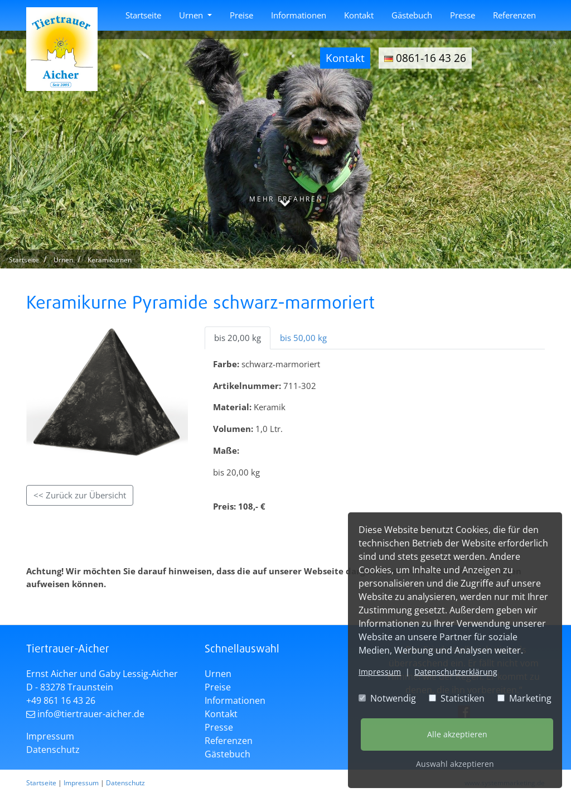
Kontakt (359, 15)
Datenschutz (53, 749)
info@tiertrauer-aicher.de (90, 714)
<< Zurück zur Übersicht (79, 495)
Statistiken (457, 698)
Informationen (298, 15)
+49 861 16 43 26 (60, 700)
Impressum (380, 671)
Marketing (524, 698)
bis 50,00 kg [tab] (303, 337)
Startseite (143, 15)
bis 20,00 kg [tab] (237, 337)
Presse (462, 15)
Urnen (192, 15)
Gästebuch (411, 15)
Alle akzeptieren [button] (457, 734)
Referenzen (514, 15)
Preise (241, 15)
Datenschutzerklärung (455, 671)
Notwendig (387, 698)
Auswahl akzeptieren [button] (455, 763)
